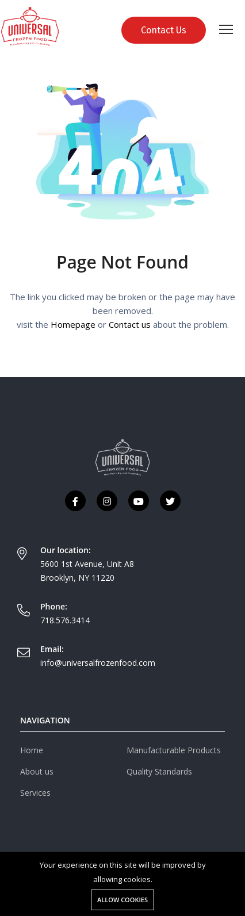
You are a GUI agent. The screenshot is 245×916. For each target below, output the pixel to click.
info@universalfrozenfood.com (97, 662)
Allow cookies (122, 899)
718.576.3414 (65, 620)
